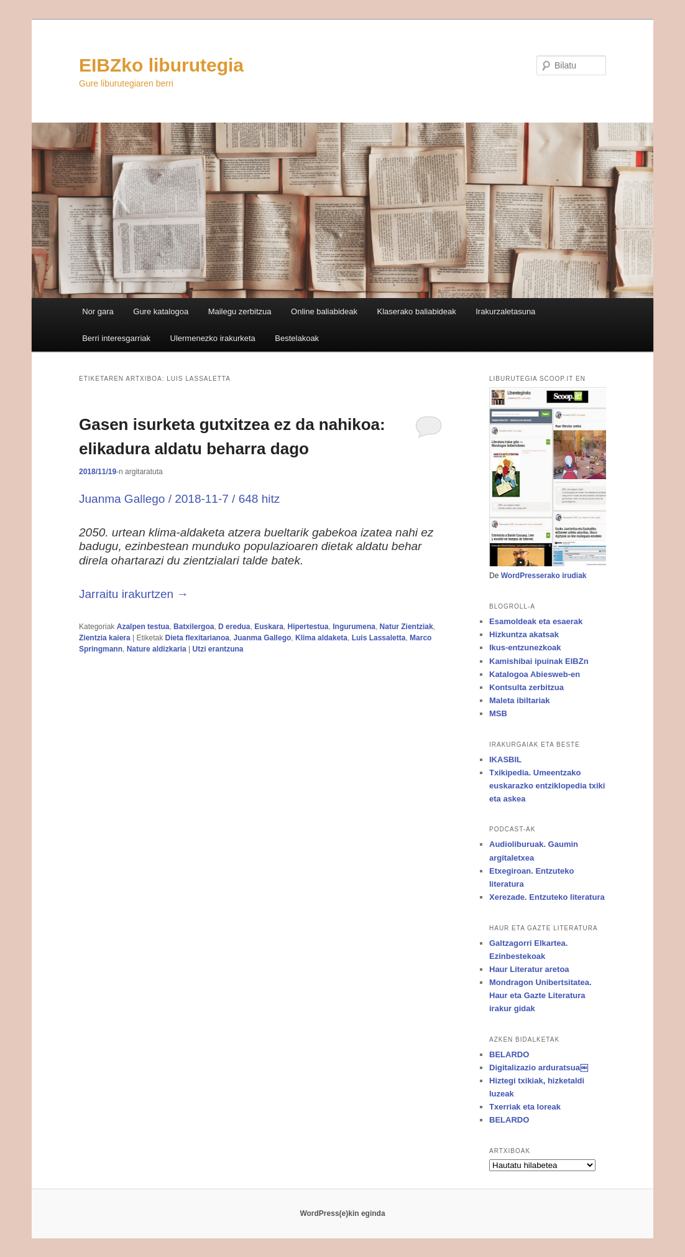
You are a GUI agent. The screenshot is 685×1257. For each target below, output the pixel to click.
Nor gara (98, 311)
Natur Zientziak (406, 626)
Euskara (268, 626)
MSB (498, 713)
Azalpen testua (143, 626)
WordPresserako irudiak (544, 575)
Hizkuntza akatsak (524, 634)
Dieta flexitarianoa (197, 637)
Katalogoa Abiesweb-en (534, 674)
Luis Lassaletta (379, 637)
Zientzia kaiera (105, 637)
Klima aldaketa (321, 637)
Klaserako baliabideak (416, 311)
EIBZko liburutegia (161, 65)
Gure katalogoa (160, 311)
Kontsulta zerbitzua (526, 687)
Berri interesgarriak (116, 338)
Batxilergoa (193, 626)
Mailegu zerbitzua (240, 311)
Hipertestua (308, 626)
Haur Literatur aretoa (529, 969)
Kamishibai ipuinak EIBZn (539, 661)
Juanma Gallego (263, 637)
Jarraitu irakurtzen (133, 593)
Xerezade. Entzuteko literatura (547, 897)
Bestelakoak (297, 338)
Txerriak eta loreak (525, 1106)
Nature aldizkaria (156, 649)
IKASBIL (505, 759)
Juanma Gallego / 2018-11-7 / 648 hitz (179, 498)
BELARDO (509, 1054)
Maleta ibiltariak (519, 700)
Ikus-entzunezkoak (525, 647)
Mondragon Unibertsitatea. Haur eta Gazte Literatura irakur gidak (540, 995)
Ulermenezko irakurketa (212, 338)
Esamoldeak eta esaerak (535, 621)
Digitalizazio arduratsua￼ (538, 1067)
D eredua (234, 626)
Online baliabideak (324, 311)
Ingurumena (354, 626)
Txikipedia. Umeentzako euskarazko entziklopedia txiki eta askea (547, 785)
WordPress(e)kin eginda (342, 1213)
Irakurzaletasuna (505, 311)
